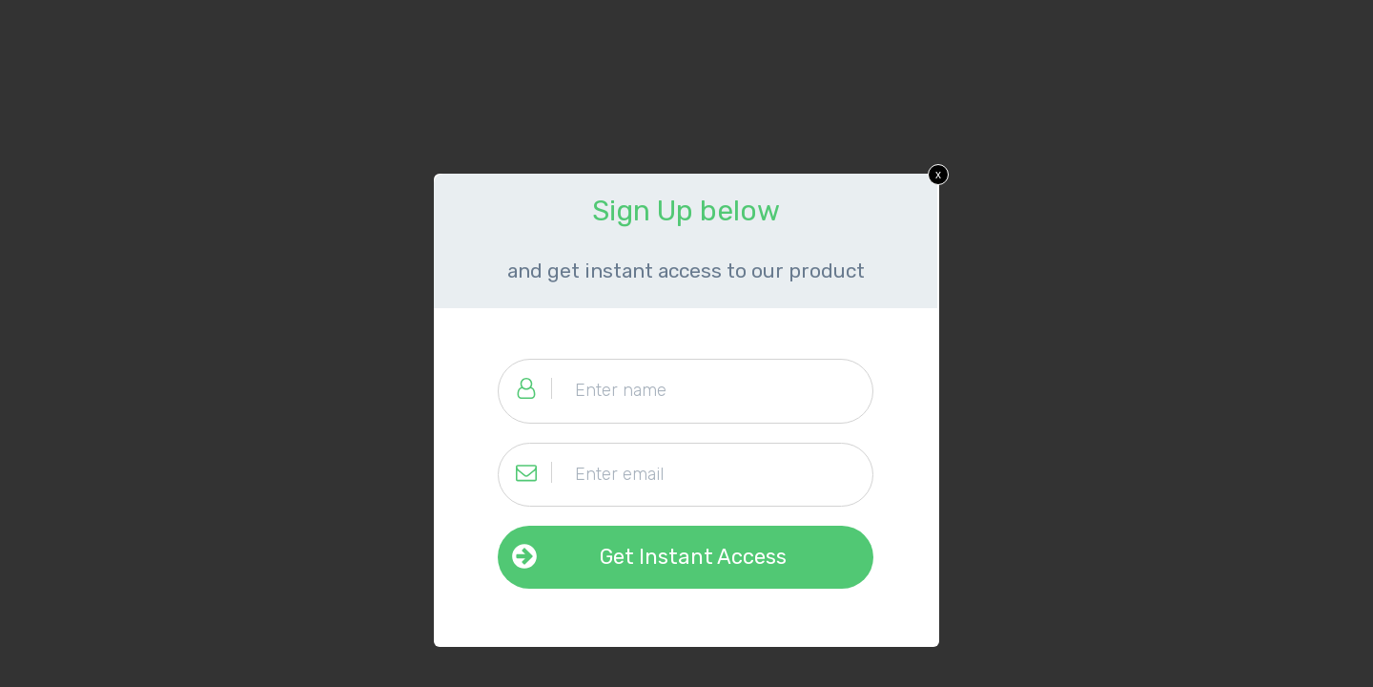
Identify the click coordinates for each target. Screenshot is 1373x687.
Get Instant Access (693, 557)
